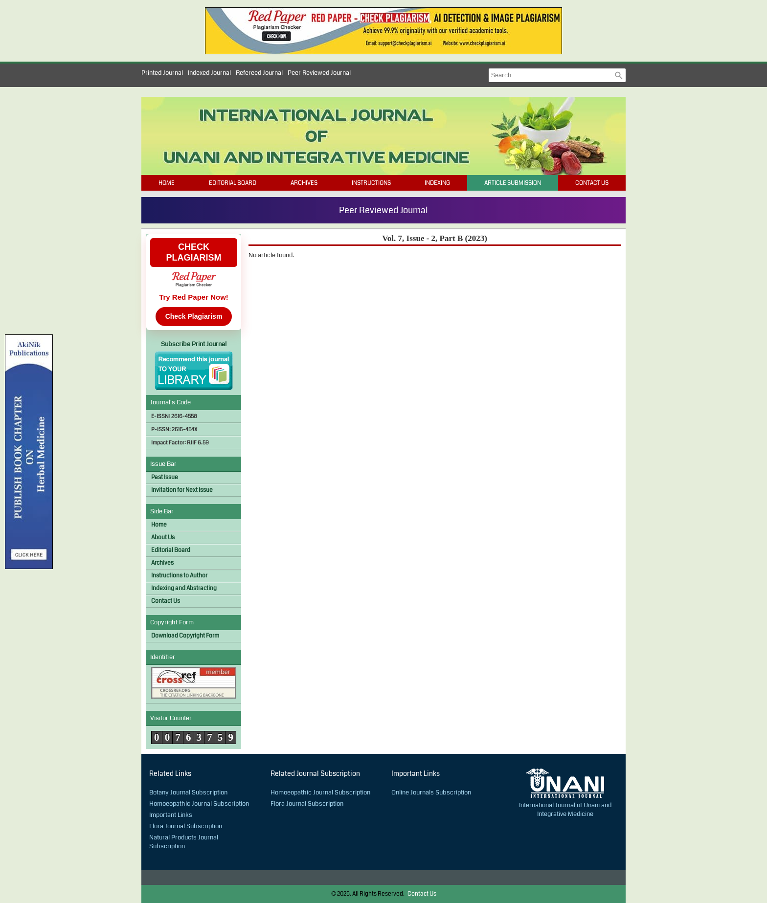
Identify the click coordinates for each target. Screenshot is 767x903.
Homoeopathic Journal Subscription (199, 803)
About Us (163, 537)
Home (166, 183)
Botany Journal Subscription (188, 792)
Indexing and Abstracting (184, 588)
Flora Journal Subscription (185, 826)
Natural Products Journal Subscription (183, 842)
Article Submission (512, 183)
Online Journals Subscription (431, 792)
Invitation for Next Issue (182, 490)
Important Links (170, 815)
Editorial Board (232, 183)
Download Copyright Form (185, 636)
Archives (304, 183)
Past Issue (164, 477)
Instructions (371, 183)
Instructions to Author (179, 576)
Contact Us (592, 183)
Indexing (437, 183)
